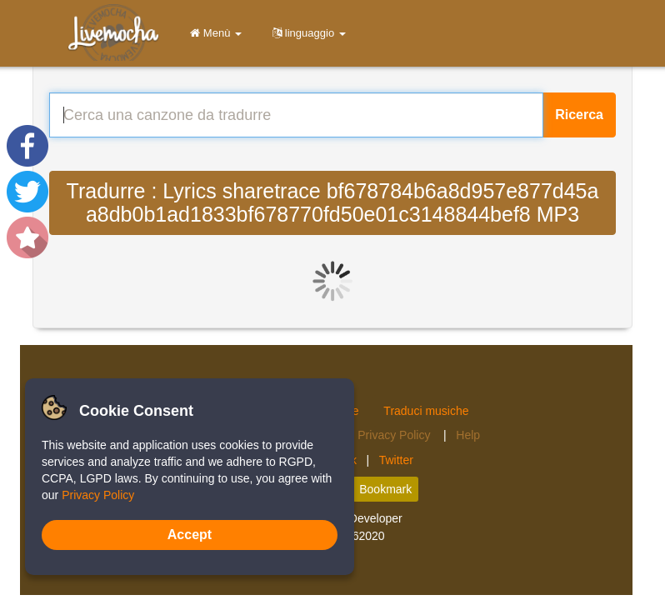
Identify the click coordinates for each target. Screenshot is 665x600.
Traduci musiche (425, 411)
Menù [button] (213, 33)
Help (468, 435)
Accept (190, 535)
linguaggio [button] (306, 33)
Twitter (396, 460)
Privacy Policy (395, 435)
